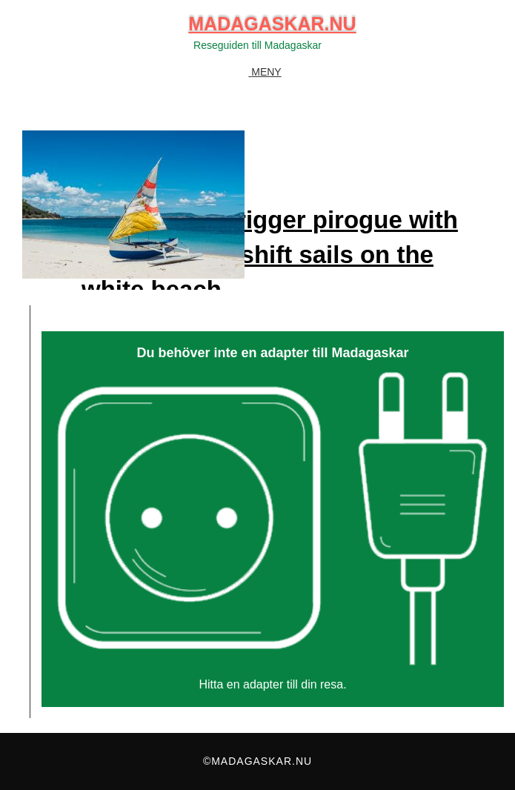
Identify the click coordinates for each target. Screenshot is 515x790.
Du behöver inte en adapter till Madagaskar (272, 353)
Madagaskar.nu (272, 23)
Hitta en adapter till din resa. (272, 684)
